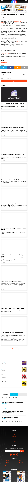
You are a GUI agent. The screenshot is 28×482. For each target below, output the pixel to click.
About (14, 440)
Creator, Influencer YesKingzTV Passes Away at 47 (12, 154)
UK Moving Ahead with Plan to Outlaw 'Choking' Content (12, 255)
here (1, 57)
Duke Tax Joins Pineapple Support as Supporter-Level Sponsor (13, 228)
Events (2, 357)
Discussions (5, 394)
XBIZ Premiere (7, 465)
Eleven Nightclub (5, 53)
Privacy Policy (14, 441)
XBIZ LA (20, 460)
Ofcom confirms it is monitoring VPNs (9, 397)
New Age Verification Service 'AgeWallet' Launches (12, 103)
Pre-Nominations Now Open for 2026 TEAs (11, 180)
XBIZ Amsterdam (21, 464)
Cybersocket (4, 62)
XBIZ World (7, 464)
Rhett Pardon (3, 17)
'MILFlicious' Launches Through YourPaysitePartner (13, 308)
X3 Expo (3, 374)
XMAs (21, 465)
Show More (14, 348)
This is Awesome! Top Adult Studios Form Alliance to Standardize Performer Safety (12, 412)
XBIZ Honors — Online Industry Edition (9, 368)
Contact (14, 438)
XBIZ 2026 (4, 361)
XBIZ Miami (21, 462)
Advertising (14, 436)
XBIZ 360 (19, 41)
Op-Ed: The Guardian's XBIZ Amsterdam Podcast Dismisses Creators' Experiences (12, 333)
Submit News (14, 434)
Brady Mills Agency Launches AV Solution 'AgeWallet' (12, 402)
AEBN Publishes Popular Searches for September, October (12, 128)
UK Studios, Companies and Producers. (10, 417)
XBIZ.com (7, 460)
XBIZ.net (3, 391)
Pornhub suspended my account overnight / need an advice (14, 407)
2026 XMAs (4, 381)
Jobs (14, 394)
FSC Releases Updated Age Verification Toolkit (11, 204)
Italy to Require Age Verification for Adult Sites (11, 282)
